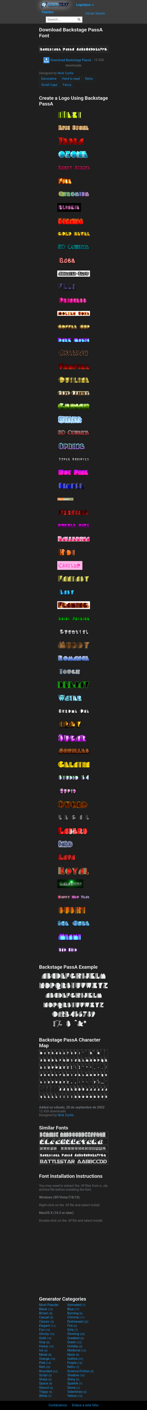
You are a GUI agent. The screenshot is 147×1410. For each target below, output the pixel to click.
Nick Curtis (66, 73)
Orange (47, 1359)
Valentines (77, 1392)
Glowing (76, 1334)
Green (74, 1342)
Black (46, 1309)
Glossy (47, 1334)
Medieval (76, 1350)
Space (45, 1383)
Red (44, 1367)
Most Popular (49, 1305)
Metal (45, 1355)
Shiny (73, 1379)
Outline (75, 1359)
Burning (75, 1313)
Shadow (76, 1375)
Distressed (77, 1321)
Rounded (48, 1371)
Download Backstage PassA (67, 60)
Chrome (75, 1317)
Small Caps (49, 85)
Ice (43, 1350)
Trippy (45, 1392)
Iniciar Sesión (95, 13)
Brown (45, 1313)
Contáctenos (57, 1405)
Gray (44, 1342)
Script (45, 1375)
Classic (46, 1321)
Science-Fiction (80, 1371)
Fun (44, 1330)
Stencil (46, 1388)
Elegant (47, 1326)
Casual (46, 1317)
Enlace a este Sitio (85, 1405)
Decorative (49, 79)
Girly (72, 1330)
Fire (72, 1326)
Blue (73, 1309)
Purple (74, 1363)
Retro (89, 79)
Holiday (74, 1346)
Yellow (74, 1396)
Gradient (75, 1338)
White (45, 1396)
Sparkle (74, 1383)
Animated (76, 1305)
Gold (45, 1338)
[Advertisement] (19, 88)
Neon (73, 1355)
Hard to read (71, 79)
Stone (73, 1388)
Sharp (45, 1379)
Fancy (67, 85)
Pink (45, 1363)
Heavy (46, 1346)
